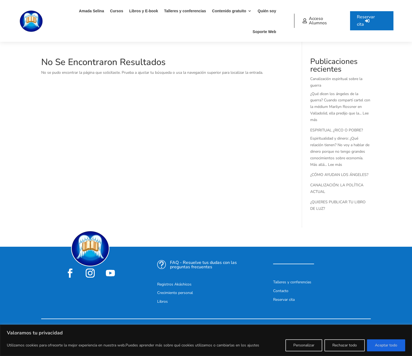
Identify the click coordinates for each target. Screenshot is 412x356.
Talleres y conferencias (185, 11)
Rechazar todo (344, 345)
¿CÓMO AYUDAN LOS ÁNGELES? (339, 174)
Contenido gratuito (229, 11)
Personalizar (303, 345)
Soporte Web (264, 32)
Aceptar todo (386, 345)
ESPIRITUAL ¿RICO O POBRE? (336, 130)
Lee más (335, 164)
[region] (206, 340)
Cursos (116, 11)
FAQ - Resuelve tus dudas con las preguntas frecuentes (203, 265)
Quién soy (267, 11)
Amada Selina (91, 11)
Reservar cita (366, 20)
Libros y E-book (143, 11)
